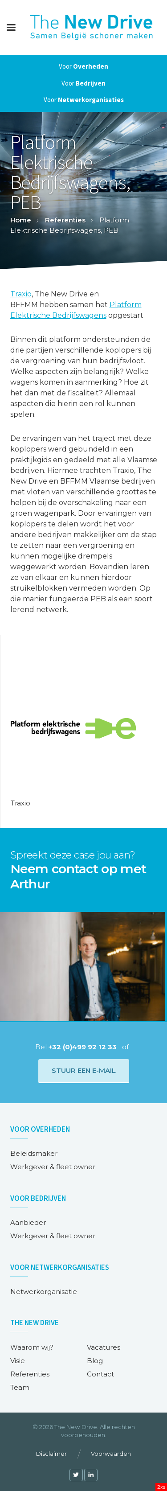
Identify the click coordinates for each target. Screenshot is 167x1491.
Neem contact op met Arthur (78, 876)
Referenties (65, 220)
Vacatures (103, 1347)
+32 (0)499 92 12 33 (83, 1047)
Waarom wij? (31, 1347)
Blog (95, 1360)
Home (20, 220)
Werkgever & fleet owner (52, 1166)
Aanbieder (28, 1222)
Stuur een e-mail (84, 1070)
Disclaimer (51, 1453)
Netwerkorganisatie (43, 1291)
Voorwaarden (111, 1453)
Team (19, 1387)
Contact (100, 1374)
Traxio (21, 294)
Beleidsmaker (33, 1153)
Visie (17, 1360)
